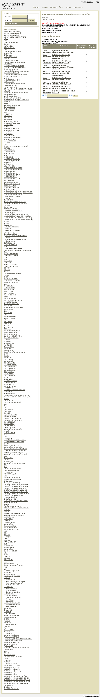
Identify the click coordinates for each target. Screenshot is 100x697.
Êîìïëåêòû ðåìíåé (9, 288)
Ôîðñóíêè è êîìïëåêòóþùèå (12, 468)
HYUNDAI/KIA (8, 560)
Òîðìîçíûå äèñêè (9, 372)
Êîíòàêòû (53, 7)
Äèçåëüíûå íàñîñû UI (10, 177)
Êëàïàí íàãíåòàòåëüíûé (11, 497)
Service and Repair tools (12, 121)
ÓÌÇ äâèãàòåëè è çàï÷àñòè (13, 656)
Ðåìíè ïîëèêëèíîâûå (10, 295)
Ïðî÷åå (6, 271)
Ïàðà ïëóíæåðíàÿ (9, 547)
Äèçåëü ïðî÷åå (8, 162)
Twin (5, 436)
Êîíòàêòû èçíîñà (9, 384)
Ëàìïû (5, 257)
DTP (5, 544)
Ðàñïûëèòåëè (8, 46)
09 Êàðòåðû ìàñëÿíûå (11, 588)
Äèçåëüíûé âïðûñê (10, 189)
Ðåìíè (5, 284)
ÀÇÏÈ (5, 456)
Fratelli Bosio (8, 556)
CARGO (6, 538)
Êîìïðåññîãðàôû (9, 82)
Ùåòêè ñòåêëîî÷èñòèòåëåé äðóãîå (15, 449)
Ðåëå (5, 112)
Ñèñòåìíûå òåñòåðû (10, 96)
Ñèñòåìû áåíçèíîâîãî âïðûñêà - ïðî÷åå (16, 146)
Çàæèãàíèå (8, 225)
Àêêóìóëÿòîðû (8, 125)
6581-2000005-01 (47, 87)
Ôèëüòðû (7, 413)
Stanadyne (7, 536)
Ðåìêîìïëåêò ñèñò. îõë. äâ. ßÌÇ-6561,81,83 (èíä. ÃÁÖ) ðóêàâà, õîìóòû (61, 56)
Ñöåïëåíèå (7, 622)
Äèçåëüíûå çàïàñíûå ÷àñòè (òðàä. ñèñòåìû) (18, 193)
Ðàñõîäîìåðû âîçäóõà (11, 279)
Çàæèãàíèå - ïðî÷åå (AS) (12, 230)
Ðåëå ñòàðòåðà (9, 347)
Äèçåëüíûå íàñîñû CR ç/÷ (12, 175)
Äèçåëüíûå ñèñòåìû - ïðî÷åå (13, 194)
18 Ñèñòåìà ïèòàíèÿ (10, 596)
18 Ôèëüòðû (8, 599)
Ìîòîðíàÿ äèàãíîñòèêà (10, 85)
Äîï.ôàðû (6, 221)
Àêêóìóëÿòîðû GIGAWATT (12, 130)
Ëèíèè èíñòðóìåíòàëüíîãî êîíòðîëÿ (14, 83)
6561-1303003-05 (47, 55)
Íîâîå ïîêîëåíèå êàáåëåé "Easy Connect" (17, 71)
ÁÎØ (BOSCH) (8, 64)
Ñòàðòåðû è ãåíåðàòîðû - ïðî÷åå (14, 352)
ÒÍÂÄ (5, 41)
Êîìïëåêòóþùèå (8, 55)
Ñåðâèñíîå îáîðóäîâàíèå (11, 529)
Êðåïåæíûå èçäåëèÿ (10, 502)
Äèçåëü (6, 78)
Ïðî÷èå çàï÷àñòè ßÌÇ (10, 624)
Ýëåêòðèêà (7, 660)
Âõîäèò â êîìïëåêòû (48, 20)
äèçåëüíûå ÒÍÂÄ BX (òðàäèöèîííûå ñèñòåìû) (18, 220)
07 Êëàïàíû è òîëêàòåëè (12, 585)
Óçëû (5, 404)
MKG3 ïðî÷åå (8, 118)
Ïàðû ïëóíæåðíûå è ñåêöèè (12, 479)
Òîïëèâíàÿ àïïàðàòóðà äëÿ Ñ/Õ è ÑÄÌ (16, 492)
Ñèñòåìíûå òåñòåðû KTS (12, 69)
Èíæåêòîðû (7, 198)
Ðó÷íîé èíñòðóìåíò (10, 94)
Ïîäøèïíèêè (7, 510)
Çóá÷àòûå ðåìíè (9, 286)
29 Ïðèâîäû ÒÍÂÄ (9, 601)
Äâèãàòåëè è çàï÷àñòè (11, 571)
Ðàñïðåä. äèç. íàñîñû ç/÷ (12, 184)
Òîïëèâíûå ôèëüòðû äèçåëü (13, 420)
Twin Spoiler (8, 438)
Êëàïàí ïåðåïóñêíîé (10, 499)
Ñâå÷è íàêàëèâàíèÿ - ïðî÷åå (13, 336)
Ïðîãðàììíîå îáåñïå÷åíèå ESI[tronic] (15, 67)
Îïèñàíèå (45, 18)
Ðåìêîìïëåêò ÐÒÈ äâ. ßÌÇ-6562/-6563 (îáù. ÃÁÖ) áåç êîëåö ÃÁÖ (62, 67)
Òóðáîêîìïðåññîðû (9, 655)
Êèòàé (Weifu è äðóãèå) (12, 483)
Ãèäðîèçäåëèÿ (8, 53)
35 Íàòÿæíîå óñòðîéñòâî (12, 603)
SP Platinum (8, 322)
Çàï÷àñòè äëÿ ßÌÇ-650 (11, 635)
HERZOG (7, 558)
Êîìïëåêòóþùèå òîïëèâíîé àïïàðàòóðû (16, 501)
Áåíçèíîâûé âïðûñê (10, 139)
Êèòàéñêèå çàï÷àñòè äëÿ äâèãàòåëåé (17, 647)
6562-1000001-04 (47, 66)
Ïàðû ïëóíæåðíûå (9, 48)
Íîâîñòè (68, 7)
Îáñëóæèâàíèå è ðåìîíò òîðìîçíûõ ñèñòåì (17, 395)
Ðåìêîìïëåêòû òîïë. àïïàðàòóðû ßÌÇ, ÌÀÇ (17, 680)
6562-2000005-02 (47, 78)
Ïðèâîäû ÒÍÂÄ (8, 649)
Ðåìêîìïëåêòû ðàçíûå (10, 674)
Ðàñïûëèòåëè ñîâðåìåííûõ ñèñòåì (15, 202)
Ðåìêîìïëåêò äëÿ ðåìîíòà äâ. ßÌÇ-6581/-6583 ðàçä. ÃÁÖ (61, 87)
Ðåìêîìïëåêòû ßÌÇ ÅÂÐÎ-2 (12, 669)
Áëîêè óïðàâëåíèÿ (9, 150)
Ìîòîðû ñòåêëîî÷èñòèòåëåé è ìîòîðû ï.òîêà (17, 250)
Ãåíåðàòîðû (7, 341)
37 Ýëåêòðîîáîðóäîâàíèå (12, 605)
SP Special (7, 323)
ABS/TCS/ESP (9, 101)
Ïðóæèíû (6, 58)
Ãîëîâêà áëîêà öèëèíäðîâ (12, 576)
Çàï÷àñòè (7, 520)
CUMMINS (7, 540)
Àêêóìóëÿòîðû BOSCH (11, 128)
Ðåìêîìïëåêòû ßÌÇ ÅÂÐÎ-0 (12, 665)
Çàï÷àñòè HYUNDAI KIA (12, 642)
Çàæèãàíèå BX (9, 232)
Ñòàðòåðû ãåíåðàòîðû (11, 338)
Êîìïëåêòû (7, 578)
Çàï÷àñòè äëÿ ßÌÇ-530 (11, 637)
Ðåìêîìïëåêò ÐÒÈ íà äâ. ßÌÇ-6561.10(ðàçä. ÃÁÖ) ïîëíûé (62, 51)
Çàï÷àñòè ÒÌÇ (8, 646)
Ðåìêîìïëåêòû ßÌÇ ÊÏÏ (10, 673)
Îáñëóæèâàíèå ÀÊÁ (10, 87)
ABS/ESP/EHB (9, 388)
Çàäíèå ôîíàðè (8, 309)
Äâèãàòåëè (7, 572)
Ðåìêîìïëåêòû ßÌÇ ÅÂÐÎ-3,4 (13, 671)
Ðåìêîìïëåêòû (8, 662)
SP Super (7, 325)
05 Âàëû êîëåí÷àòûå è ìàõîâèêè (14, 581)
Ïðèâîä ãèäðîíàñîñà (10, 617)
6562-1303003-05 (47, 72)
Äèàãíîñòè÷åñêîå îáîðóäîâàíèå (14, 66)
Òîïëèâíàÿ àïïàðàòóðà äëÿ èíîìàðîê (15, 488)
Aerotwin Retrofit (9, 433)
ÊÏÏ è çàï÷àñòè (8, 610)
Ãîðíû (5, 155)
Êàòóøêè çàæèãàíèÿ (11, 234)
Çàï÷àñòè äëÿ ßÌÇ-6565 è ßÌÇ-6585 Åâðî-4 (18, 639)
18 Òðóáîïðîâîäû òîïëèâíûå (12, 597)
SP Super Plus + (9, 327)
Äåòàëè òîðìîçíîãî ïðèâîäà (12, 159)
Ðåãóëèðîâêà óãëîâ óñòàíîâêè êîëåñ (16, 92)
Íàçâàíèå (8, 20)
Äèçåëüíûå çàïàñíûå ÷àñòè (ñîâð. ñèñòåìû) (18, 191)
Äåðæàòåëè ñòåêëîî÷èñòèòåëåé (15, 450)
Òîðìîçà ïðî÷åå (8, 359)
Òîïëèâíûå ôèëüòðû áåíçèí (12, 418)
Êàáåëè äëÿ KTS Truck (11, 73)
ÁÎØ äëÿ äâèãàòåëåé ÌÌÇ (12, 35)
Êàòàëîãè (7, 631)
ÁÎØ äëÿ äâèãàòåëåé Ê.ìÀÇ (13, 33)
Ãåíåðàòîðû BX (9, 343)
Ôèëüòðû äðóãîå (9, 422)
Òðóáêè (6, 653)
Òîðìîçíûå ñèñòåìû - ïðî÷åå (12, 402)
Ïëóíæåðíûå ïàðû (9, 166)
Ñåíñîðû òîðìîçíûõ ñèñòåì (12, 105)
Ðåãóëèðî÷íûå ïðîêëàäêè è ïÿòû (14, 513)
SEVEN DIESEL (9, 563)
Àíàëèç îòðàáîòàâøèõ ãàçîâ (13, 76)
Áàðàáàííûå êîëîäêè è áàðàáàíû (14, 390)
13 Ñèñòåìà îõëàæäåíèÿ (12, 592)
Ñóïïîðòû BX (8, 357)
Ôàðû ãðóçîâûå (9, 409)
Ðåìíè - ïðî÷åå (8, 291)
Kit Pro (6, 377)
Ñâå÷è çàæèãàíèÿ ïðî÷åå (12, 331)
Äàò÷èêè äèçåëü (9, 135)
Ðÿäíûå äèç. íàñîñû (10, 186)
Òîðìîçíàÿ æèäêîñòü (10, 365)
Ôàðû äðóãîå (8, 411)
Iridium (6, 320)
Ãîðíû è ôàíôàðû (9, 153)
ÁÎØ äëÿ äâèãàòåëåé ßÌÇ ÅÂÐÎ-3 (15, 37)
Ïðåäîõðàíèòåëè (9, 110)
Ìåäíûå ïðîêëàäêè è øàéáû (12, 506)
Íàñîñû (6, 144)
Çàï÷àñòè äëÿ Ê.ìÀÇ (10, 644)
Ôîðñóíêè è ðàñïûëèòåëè (12, 209)
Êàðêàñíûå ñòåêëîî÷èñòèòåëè (14, 442)
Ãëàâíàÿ (36, 7)
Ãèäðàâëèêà (8, 391)
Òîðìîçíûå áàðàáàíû (10, 368)
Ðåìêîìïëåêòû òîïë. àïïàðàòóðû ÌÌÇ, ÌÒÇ (16, 678)
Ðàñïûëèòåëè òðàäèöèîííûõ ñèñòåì (15, 203)
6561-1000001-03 (47, 51)
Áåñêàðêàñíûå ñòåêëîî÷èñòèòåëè (15, 440)
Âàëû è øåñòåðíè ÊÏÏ (10, 613)
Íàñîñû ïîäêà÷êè (9, 180)
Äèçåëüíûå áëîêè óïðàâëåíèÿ (13, 168)
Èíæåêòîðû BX (8, 200)
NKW (5, 434)
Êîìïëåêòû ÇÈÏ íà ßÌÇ (11, 664)
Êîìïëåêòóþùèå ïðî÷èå (11, 60)
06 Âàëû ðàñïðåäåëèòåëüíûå (13, 583)
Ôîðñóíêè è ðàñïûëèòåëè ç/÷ (13, 211)
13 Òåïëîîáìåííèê (9, 594)
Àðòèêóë (8, 17)
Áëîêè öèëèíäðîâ (9, 574)
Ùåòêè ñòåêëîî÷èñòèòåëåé (13, 429)
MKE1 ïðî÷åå (8, 114)
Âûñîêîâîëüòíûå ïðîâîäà (11, 227)
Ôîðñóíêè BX (8, 207)
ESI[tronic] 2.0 (8, 685)
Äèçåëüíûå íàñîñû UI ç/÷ (12, 178)
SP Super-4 (7, 329)
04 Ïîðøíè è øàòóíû (10, 579)
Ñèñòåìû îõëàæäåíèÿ (11, 254)
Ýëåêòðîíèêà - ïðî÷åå (11, 255)
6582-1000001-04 (47, 92)
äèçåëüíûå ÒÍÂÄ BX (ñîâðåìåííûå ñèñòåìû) (18, 218)
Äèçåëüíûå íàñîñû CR (11, 173)
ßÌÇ (5, 569)
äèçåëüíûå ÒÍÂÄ (9, 212)
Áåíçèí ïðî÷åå (8, 132)
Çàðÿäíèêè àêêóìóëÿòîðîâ (12, 273)
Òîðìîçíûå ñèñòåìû (10, 386)
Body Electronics (9, 107)
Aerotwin (7, 431)
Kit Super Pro (8, 379)
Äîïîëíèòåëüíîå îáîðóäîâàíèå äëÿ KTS (16, 74)
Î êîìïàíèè (45, 7)
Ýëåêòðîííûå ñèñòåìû (11, 42)
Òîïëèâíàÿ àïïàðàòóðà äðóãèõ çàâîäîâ (16, 494)
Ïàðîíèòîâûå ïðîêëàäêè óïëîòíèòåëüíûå (16, 508)
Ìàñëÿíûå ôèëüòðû (10, 417)
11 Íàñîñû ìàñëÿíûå (10, 590)
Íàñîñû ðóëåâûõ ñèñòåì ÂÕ (13, 300)
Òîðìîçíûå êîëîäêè (9, 375)
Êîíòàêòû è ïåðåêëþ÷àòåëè (13, 248)
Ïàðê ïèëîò (7, 268)
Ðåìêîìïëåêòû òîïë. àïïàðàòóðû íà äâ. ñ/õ (17, 682)
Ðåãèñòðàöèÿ (78, 7)
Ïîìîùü (61, 7)
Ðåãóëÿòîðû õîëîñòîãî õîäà (12, 137)
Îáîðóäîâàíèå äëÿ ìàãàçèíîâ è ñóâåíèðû (16, 100)
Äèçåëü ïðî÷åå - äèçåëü (12, 280)
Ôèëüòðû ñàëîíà (9, 424)
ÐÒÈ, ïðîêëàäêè (9, 630)
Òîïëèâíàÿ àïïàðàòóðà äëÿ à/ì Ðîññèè (16, 486)
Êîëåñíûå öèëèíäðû (10, 241)
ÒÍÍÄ (5, 49)
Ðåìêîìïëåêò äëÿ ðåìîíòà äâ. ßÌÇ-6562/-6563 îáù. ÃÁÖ (61, 78)
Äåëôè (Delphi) (9, 517)
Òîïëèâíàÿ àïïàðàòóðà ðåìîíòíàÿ (14, 495)
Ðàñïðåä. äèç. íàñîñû (11, 182)
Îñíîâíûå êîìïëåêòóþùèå (11, 470)
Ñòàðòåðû (7, 348)
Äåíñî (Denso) (8, 519)
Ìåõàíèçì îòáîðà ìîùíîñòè (11, 615)
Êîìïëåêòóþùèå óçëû (10, 57)
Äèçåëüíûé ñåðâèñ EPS (12, 80)
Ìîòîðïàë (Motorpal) (10, 474)
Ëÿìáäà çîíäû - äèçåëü (11, 266)
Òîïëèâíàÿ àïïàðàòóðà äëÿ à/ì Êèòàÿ (16, 485)
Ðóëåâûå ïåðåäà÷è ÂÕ (11, 304)
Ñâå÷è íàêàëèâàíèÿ (10, 332)
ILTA (5, 562)
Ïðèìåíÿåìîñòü (12, 23)
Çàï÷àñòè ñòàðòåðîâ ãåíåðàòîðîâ (15, 239)
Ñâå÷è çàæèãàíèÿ (10, 316)
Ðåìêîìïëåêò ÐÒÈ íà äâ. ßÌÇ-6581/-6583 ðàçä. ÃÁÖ (61, 83)
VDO (5, 567)
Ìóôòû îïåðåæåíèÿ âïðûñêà (12, 51)
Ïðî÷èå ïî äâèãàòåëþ (10, 606)
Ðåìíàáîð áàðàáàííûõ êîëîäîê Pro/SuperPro (18, 397)
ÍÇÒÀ (5, 465)
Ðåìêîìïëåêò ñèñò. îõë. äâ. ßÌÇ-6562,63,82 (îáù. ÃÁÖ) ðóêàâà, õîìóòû (61, 73)
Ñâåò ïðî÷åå (8, 306)
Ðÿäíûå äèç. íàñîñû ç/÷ (11, 187)
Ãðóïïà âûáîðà (8, 157)
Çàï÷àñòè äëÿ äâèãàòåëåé (13, 640)
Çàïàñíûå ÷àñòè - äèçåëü (12, 196)
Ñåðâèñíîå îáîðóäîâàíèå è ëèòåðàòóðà (16, 683)
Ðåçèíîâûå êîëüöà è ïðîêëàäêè (14, 515)
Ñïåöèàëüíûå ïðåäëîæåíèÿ (12, 32)
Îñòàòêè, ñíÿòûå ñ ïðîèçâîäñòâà (14, 62)
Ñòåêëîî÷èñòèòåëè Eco (11, 445)
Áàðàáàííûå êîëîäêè (10, 381)
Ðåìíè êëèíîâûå (9, 293)
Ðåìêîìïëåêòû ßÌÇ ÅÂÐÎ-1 (12, 667)
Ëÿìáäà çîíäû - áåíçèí (10, 264)
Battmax (6, 126)
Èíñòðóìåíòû (8, 633)
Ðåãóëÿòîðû (8, 345)
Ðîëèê (6, 297)
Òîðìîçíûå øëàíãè (9, 363)
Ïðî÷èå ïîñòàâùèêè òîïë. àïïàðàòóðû (15, 490)
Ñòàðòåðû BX (8, 350)
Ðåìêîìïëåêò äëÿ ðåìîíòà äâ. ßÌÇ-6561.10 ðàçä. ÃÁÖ (61, 62)
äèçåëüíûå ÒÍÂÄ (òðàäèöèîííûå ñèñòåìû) (17, 216)
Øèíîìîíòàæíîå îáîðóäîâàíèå (12, 98)
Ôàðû (5, 314)
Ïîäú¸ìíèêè (7, 91)
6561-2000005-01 (47, 62)
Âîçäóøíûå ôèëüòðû (10, 415)
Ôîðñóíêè (7, 44)
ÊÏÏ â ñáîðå (7, 612)
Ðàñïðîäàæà (8, 608)
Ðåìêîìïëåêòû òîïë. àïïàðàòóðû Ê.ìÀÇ (16, 676)
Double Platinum (9, 318)
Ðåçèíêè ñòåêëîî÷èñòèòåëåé (13, 452)
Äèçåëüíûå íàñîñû (9, 171)
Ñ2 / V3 (6, 443)
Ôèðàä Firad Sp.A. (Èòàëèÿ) (13, 565)
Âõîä (97, 2)
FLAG (6, 554)
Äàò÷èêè (7, 143)
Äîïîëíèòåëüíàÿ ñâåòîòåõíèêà (13, 307)
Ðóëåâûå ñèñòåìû (10, 298)
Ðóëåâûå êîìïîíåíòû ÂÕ (11, 302)
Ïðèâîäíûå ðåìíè (9, 289)
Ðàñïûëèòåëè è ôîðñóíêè (12, 477)
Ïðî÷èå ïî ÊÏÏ (7, 619)
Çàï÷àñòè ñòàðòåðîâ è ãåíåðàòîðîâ (15, 236)
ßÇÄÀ (6, 39)
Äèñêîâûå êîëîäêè (10, 382)
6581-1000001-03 (47, 83)
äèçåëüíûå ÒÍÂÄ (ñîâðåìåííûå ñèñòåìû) (16, 214)
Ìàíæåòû (6, 504)
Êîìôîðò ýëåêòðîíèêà (10, 245)
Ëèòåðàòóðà (8, 687)
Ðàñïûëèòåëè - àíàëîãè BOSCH (14, 463)
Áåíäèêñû (7, 238)
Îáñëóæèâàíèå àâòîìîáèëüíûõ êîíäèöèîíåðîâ (18, 89)
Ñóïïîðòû (6, 354)
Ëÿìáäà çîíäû (8, 261)
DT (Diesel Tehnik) (10, 542)
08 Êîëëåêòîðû (8, 587)
